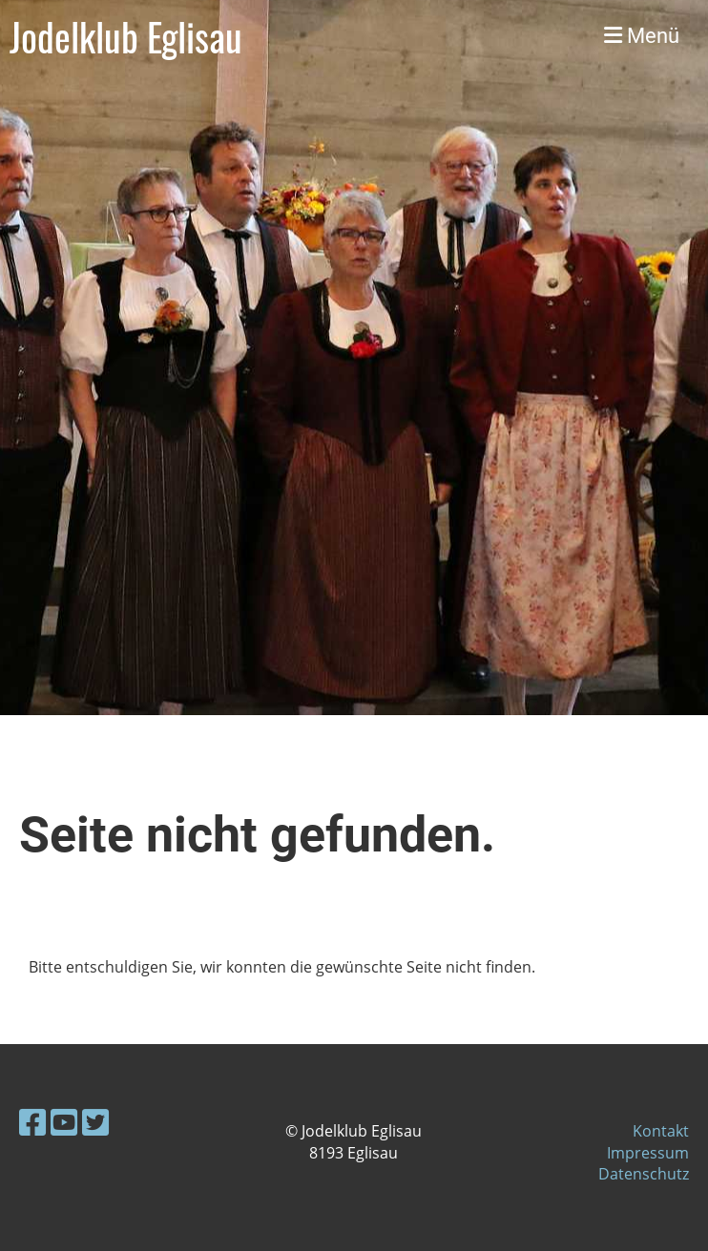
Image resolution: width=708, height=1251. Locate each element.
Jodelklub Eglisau (126, 36)
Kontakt (661, 1130)
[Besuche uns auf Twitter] (95, 1121)
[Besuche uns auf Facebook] (32, 1121)
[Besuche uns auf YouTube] (64, 1121)
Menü (641, 36)
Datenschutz (643, 1173)
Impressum (648, 1152)
